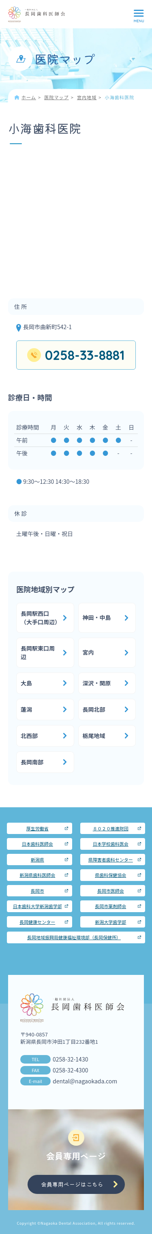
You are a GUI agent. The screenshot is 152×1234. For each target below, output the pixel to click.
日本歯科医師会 (37, 843)
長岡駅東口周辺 (38, 652)
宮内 (88, 652)
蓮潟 (26, 709)
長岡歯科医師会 (36, 14)
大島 (26, 683)
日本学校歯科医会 (110, 843)
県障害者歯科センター (110, 859)
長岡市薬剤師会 (110, 906)
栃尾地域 (94, 736)
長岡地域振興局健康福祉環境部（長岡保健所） (74, 937)
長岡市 (37, 890)
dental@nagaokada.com (85, 1081)
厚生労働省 (37, 828)
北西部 (29, 736)
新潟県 (37, 859)
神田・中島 (97, 617)
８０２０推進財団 (110, 828)
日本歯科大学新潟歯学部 (37, 906)
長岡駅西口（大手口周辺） (40, 617)
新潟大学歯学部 (110, 922)
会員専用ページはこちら (72, 1184)
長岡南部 (32, 762)
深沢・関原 (97, 683)
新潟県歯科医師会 (37, 875)
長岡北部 (94, 709)
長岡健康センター (37, 922)
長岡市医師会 (110, 890)
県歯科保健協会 (110, 875)
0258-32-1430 (70, 1059)
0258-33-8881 (85, 355)
